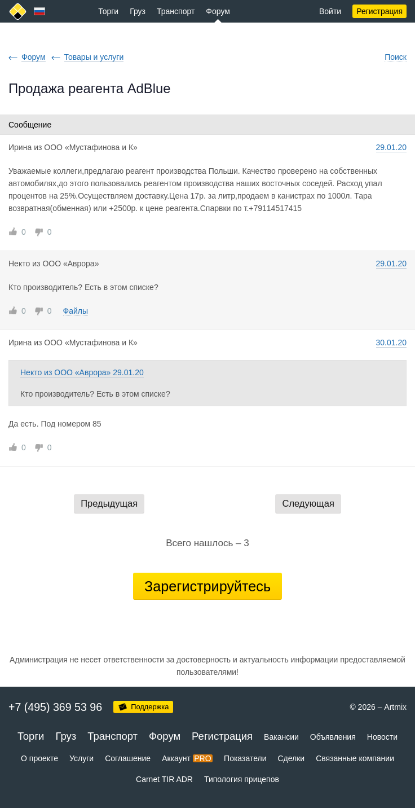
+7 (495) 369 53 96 (55, 707)
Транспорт (176, 11)
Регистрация (379, 11)
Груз (137, 11)
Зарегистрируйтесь (207, 586)
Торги (108, 11)
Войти (330, 11)
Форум (218, 11)
